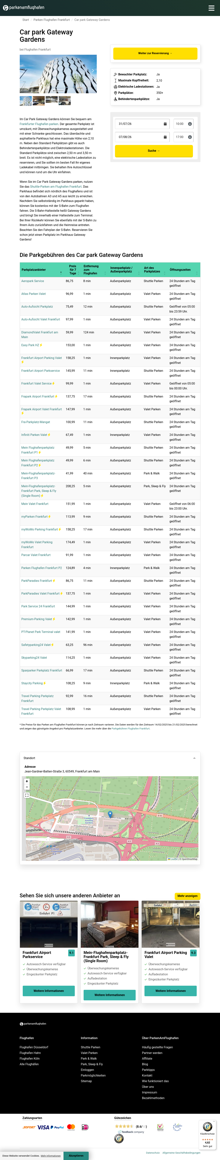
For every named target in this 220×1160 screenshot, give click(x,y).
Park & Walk (89, 1058)
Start (26, 20)
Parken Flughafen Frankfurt (52, 20)
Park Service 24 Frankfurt (38, 606)
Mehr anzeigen (188, 896)
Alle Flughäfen (29, 1064)
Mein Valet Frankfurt (34, 504)
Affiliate (147, 1058)
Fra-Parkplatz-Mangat (35, 422)
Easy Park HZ (31, 345)
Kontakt (147, 1075)
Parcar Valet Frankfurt (36, 555)
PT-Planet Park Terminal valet (40, 632)
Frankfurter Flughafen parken (39, 124)
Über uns (148, 1087)
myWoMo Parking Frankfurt (41, 529)
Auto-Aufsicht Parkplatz (37, 306)
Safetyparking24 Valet (37, 645)
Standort (29, 758)
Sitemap (86, 1081)
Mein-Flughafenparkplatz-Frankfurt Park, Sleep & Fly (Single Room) (38, 491)
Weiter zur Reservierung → (155, 53)
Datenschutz (153, 1152)
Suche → (154, 150)
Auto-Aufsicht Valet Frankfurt (40, 319)
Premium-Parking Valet (38, 619)
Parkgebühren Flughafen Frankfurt (131, 728)
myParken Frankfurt (36, 516)
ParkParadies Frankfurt (38, 581)
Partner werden (152, 1053)
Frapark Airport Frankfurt (39, 396)
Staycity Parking (33, 683)
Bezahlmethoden (153, 1098)
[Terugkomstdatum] (142, 124)
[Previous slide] (24, 71)
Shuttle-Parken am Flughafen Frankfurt (56, 186)
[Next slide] (93, 71)
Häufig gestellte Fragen (157, 1047)
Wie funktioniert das (155, 1081)
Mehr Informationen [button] (51, 1156)
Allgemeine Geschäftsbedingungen (181, 1152)
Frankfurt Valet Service (38, 383)
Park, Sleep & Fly (92, 1064)
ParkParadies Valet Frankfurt (42, 593)
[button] (61, 269)
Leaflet (173, 859)
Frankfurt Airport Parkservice (40, 371)
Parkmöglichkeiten (93, 1075)
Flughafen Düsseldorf (34, 1047)
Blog (145, 1064)
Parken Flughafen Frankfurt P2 (41, 568)
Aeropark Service (32, 281)
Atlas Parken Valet (33, 294)
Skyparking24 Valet (34, 657)
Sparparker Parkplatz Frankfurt (41, 670)
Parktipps (148, 1070)
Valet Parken (89, 1053)
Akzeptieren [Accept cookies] (76, 1155)
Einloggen (87, 1070)
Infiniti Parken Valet (35, 435)
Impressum (149, 1092)
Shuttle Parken (90, 1047)
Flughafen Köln (30, 1058)
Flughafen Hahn (30, 1053)
